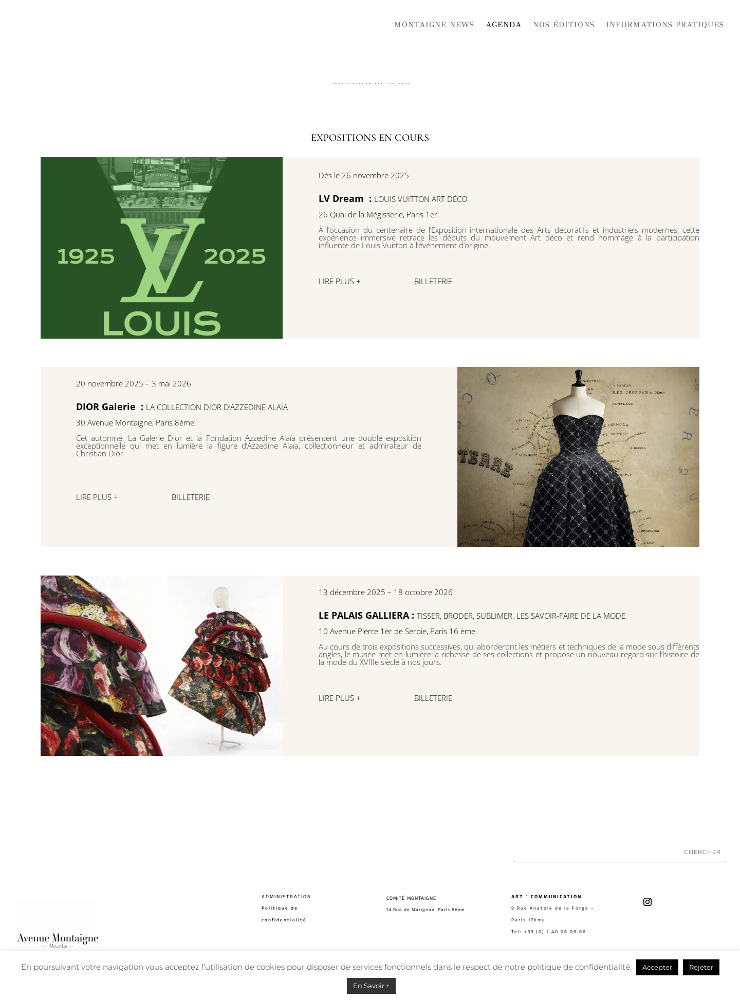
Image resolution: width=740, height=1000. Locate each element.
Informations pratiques (665, 24)
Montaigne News (434, 24)
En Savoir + (371, 986)
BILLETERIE (434, 281)
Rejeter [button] (701, 967)
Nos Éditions (564, 24)
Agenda (504, 24)
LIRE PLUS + (340, 281)
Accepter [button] (657, 967)
